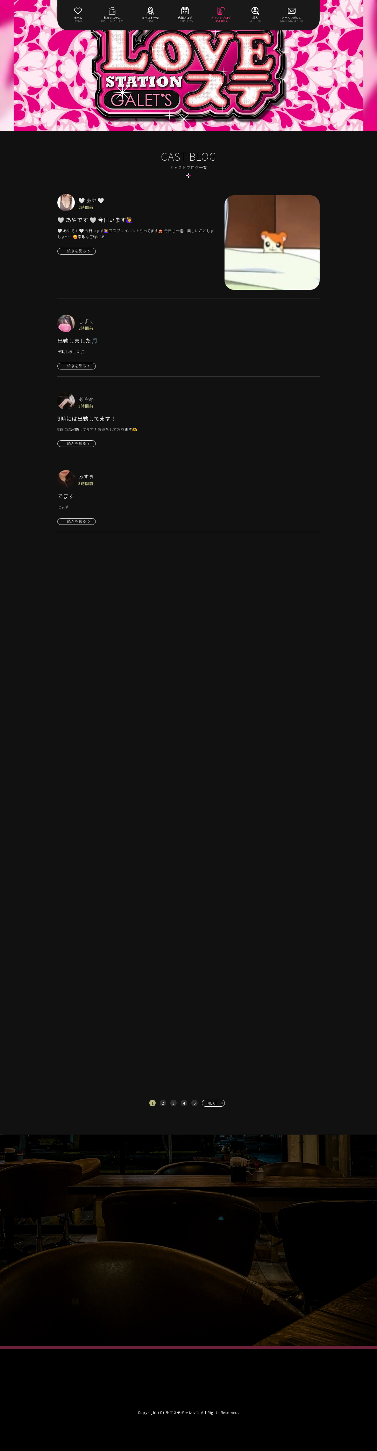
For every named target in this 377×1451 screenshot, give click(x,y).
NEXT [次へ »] (212, 1103)
